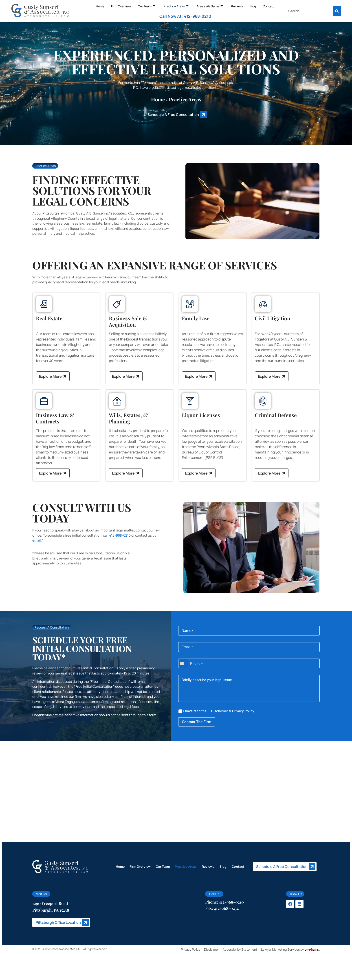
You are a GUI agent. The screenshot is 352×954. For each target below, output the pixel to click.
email (36, 540)
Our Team (146, 6)
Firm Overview (121, 6)
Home (100, 6)
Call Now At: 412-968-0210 (185, 16)
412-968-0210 (120, 535)
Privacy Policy (243, 711)
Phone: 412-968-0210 (224, 902)
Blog (253, 6)
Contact (269, 6)
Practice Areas (176, 6)
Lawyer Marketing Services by (290, 949)
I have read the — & (216, 711)
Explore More (53, 376)
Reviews (237, 6)
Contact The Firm (196, 722)
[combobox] (309, 11)
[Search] (337, 11)
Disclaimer (219, 711)
